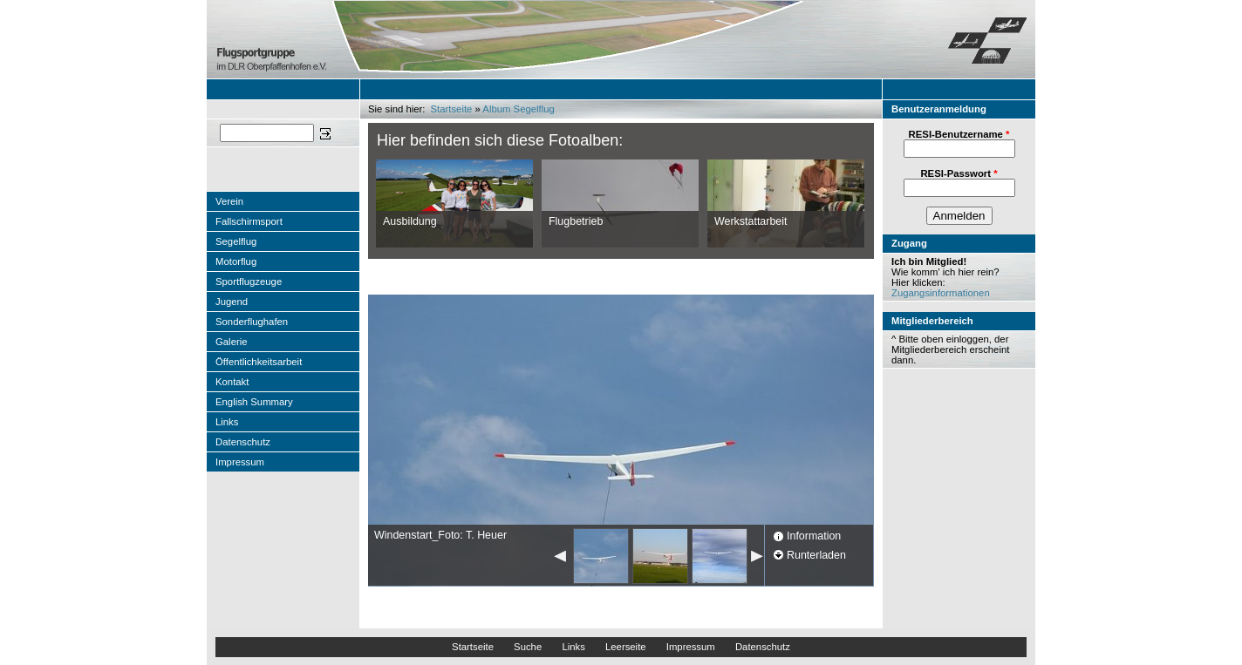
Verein (229, 201)
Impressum (239, 462)
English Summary (254, 402)
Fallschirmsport (249, 221)
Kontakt (232, 382)
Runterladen (816, 555)
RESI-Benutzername (959, 134)
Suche (528, 646)
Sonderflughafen (251, 321)
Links (226, 422)
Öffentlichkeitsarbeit (258, 361)
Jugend (231, 301)
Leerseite (625, 646)
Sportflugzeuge (248, 281)
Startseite (452, 109)
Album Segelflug (518, 109)
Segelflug (235, 241)
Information (814, 536)
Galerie (231, 341)
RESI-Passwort (958, 173)
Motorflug (235, 261)
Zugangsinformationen (940, 293)
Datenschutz (242, 442)
